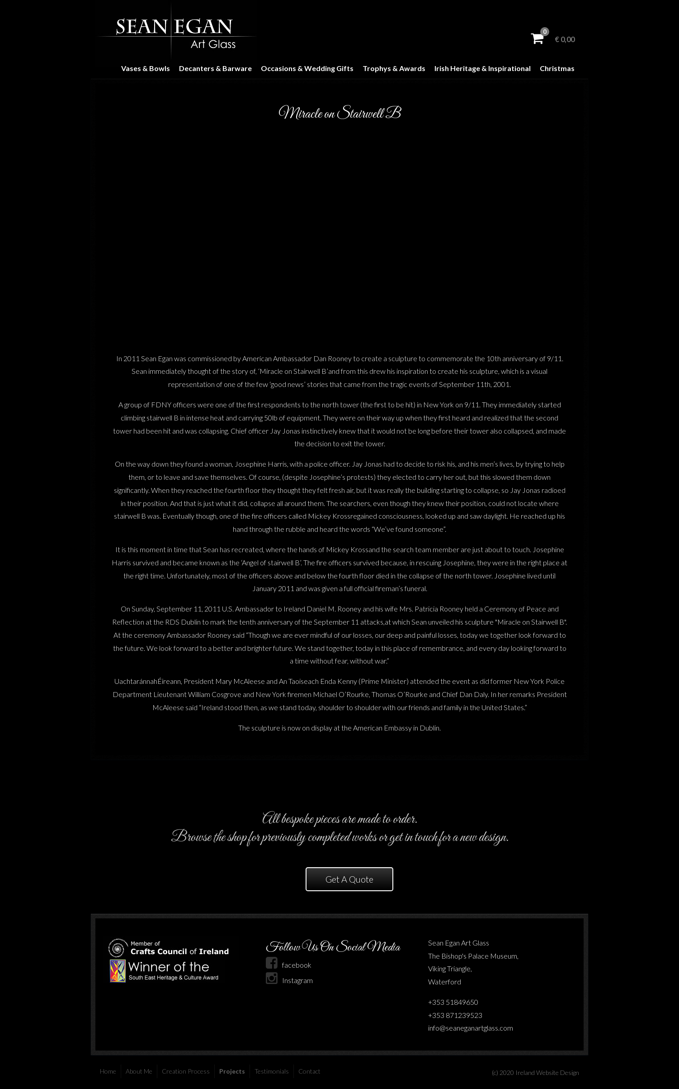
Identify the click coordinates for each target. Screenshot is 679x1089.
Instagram (289, 980)
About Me (139, 1071)
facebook (288, 964)
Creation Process (186, 1071)
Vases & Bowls (145, 68)
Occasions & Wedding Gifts (307, 68)
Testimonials (272, 1071)
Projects (232, 1071)
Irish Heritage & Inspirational (482, 68)
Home (108, 1071)
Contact (309, 1071)
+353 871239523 (455, 1015)
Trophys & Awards (394, 68)
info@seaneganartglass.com (470, 1027)
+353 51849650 (453, 1002)
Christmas (557, 68)
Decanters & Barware (215, 68)
